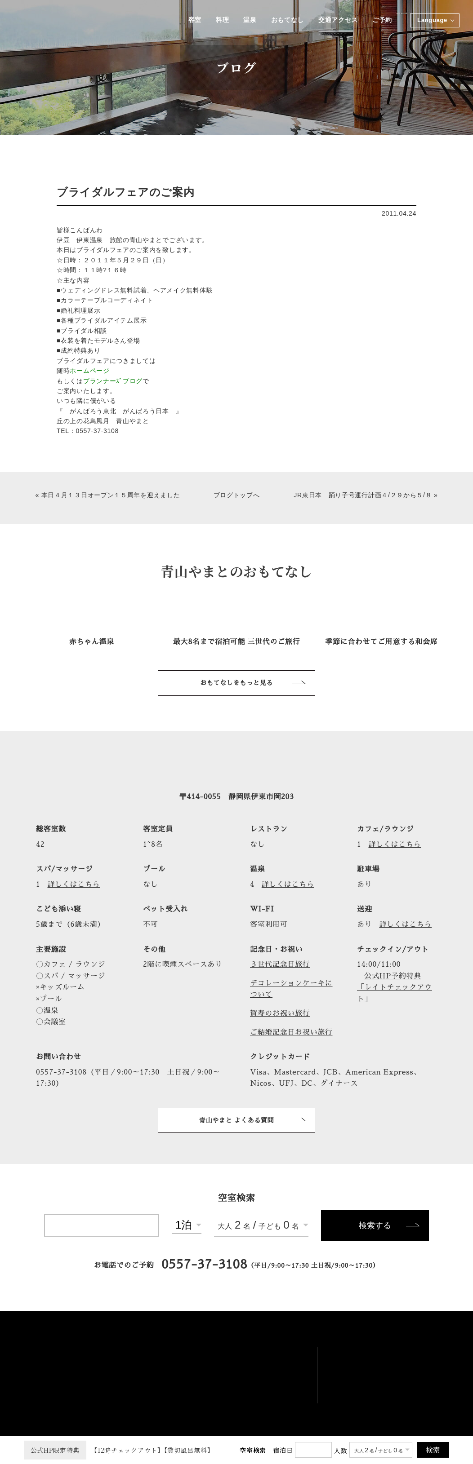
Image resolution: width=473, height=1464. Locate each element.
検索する (375, 1225)
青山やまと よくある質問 (236, 1120)
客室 (193, 20)
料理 (221, 20)
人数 (340, 1450)
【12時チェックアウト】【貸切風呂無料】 (119, 1450)
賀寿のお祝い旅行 (280, 1013)
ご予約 (382, 20)
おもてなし (286, 20)
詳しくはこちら (395, 844)
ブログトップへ (237, 495)
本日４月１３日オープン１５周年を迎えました (110, 495)
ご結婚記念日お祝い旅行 (291, 1032)
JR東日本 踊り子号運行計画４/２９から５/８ (363, 495)
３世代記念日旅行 (280, 964)
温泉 (248, 20)
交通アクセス (337, 20)
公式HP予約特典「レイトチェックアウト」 (394, 988)
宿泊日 (283, 1450)
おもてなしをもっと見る (236, 683)
